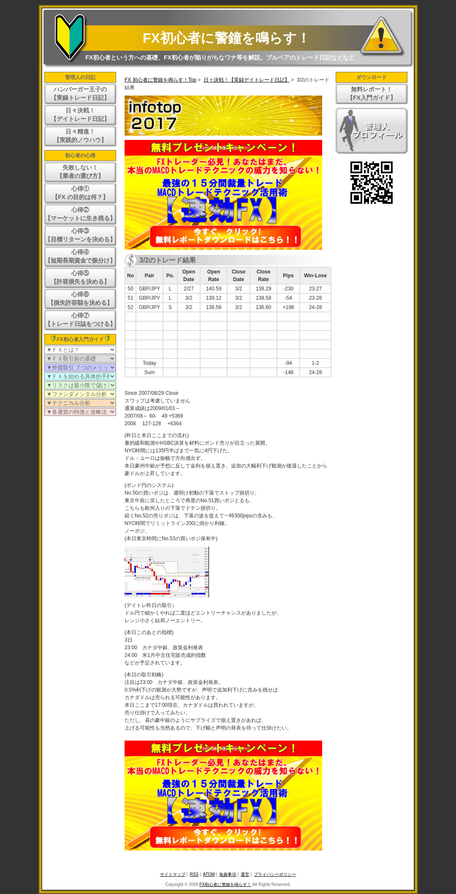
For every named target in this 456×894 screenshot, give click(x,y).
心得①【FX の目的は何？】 (80, 192)
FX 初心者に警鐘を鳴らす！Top (160, 80)
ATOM (209, 874)
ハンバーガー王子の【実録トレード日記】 (80, 93)
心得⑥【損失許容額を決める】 (80, 298)
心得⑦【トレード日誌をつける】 (80, 319)
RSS (194, 874)
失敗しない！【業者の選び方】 (80, 171)
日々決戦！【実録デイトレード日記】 (247, 80)
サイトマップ (172, 874)
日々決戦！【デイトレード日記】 (80, 114)
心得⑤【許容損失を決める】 (80, 277)
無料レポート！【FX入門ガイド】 (371, 93)
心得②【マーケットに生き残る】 (80, 213)
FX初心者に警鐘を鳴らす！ (226, 38)
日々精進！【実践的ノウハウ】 (80, 135)
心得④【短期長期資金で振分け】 (80, 256)
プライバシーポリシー (275, 874)
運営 (245, 874)
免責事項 (227, 874)
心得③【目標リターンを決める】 (80, 235)
